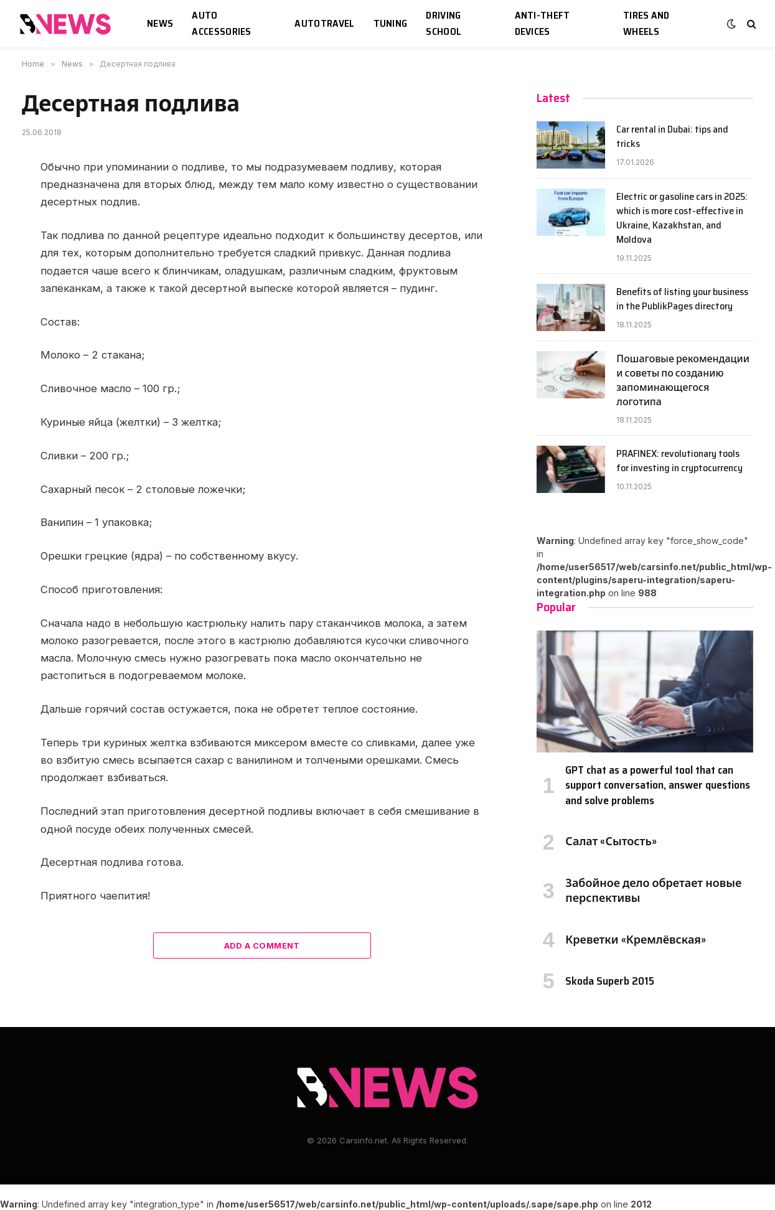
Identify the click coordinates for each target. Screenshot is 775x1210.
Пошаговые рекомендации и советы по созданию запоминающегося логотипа (682, 381)
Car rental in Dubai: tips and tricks (672, 137)
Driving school (443, 23)
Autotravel (324, 23)
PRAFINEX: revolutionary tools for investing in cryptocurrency (679, 461)
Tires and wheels (646, 23)
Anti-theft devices (542, 23)
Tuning (390, 23)
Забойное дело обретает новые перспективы (653, 891)
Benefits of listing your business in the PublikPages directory (682, 299)
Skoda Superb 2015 (609, 980)
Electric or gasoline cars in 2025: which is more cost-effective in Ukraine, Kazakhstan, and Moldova (682, 218)
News (160, 23)
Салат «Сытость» (610, 841)
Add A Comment (262, 945)
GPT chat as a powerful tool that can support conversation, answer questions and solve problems (657, 785)
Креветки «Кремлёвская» (635, 939)
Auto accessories (221, 23)
